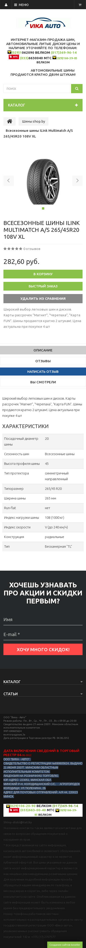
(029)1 (16, 52)
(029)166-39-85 (66, 58)
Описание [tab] (43, 350)
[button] (8, 181)
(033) (24, 58)
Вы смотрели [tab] (43, 382)
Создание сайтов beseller (65, 944)
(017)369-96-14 (64, 52)
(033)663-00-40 (33, 810)
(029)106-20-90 (23, 806)
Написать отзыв (43, 371)
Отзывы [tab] (43, 361)
